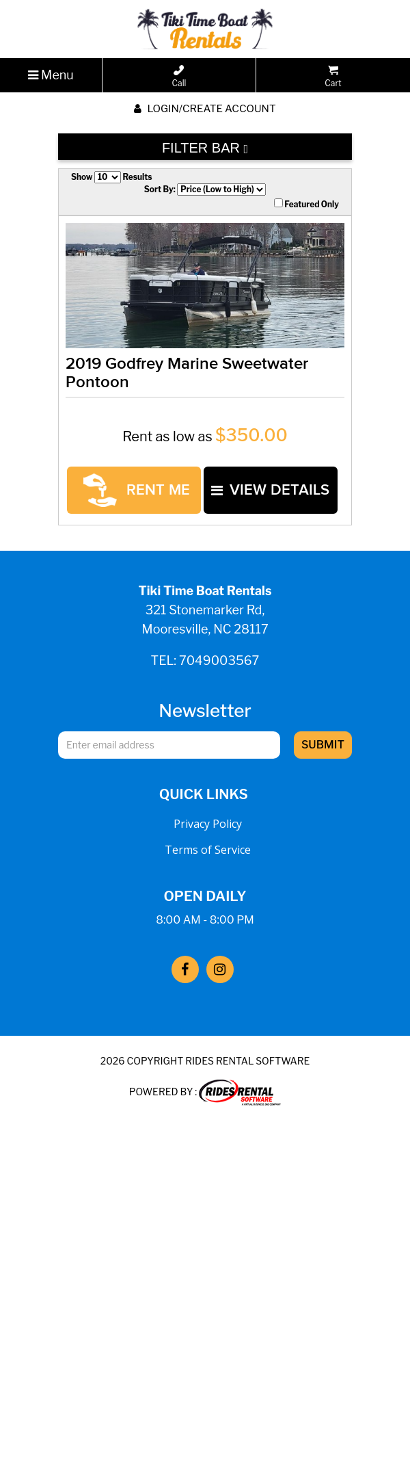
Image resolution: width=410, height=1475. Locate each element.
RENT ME (145, 490)
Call (179, 76)
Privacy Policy (208, 855)
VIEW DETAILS (143, 530)
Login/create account (204, 109)
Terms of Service (208, 881)
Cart (333, 76)
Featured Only (306, 203)
